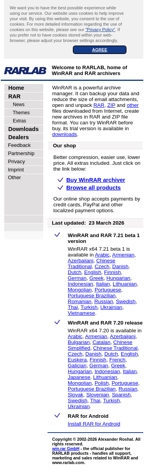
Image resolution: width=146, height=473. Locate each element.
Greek (97, 278)
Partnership (20, 153)
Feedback (18, 145)
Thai (73, 307)
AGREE (99, 49)
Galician (77, 365)
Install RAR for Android (94, 424)
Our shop (64, 145)
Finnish (112, 272)
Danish (120, 266)
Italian (103, 284)
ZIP (111, 105)
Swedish (125, 301)
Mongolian (80, 290)
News (15, 104)
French (117, 360)
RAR (13, 96)
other (133, 105)
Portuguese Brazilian (92, 295)
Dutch (74, 272)
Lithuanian (125, 284)
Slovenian (97, 395)
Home (14, 88)
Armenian (123, 255)
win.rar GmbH (65, 448)
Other (13, 177)
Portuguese (108, 290)
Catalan (102, 342)
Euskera (77, 360)
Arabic (102, 255)
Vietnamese (81, 313)
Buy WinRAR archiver (95, 180)
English (92, 272)
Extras (15, 121)
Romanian (79, 301)
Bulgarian (79, 342)
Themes (17, 112)
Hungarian (118, 278)
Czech (102, 266)
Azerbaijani (80, 261)
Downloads (22, 129)
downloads (64, 134)
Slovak (75, 395)
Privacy (15, 161)
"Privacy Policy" (100, 29)
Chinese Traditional (91, 263)
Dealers (17, 137)
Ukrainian (111, 307)
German (77, 278)
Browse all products (93, 188)
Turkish (89, 307)
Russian (103, 301)
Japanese (79, 377)
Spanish (121, 395)
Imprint (14, 170)
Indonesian (80, 284)
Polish (102, 383)
